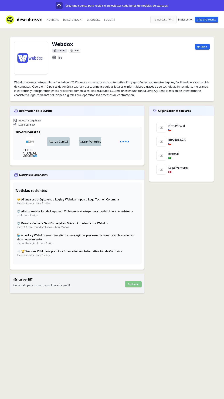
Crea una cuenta (76, 6)
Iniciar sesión (185, 19)
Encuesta (93, 19)
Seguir (202, 46)
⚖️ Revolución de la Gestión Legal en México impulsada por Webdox (62, 223)
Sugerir (109, 19)
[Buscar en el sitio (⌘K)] (163, 19)
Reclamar (133, 284)
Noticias (53, 19)
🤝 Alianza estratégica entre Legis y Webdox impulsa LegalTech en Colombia (68, 199)
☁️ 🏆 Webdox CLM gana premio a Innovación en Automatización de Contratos (70, 251)
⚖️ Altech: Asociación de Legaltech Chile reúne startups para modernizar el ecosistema (75, 211)
